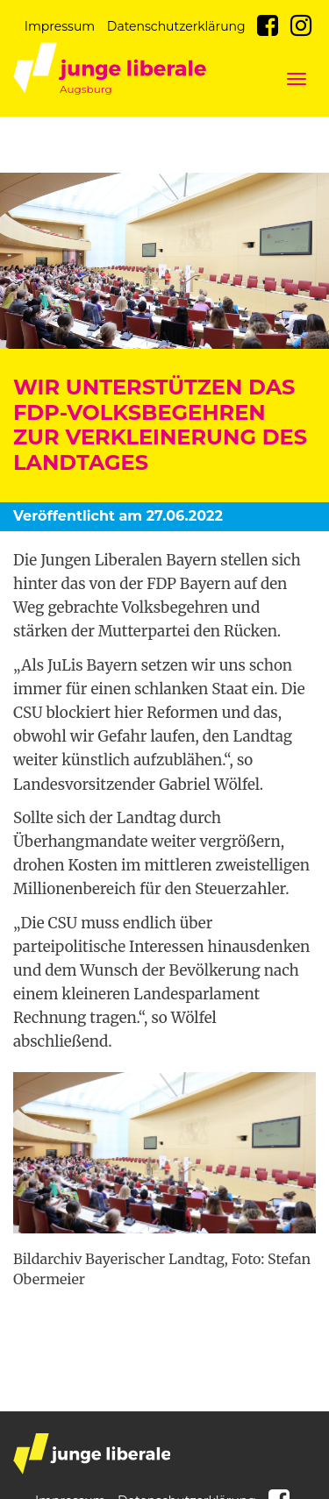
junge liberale (91, 1453)
